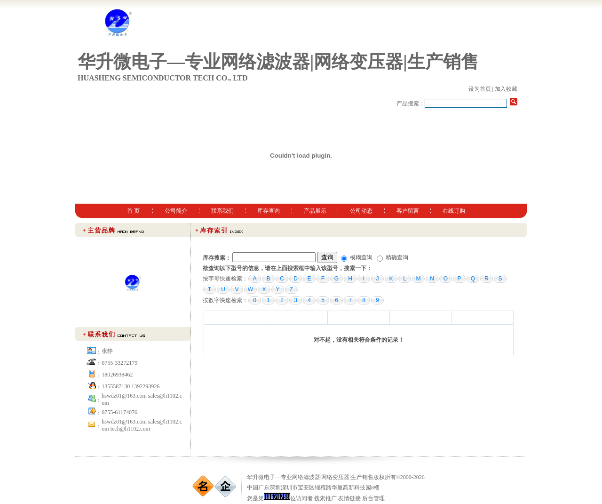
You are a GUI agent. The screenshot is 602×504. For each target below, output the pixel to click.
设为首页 (479, 89)
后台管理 (373, 498)
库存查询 (268, 211)
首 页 (133, 211)
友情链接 (349, 498)
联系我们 (222, 211)
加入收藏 (506, 89)
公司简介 (176, 211)
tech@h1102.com (130, 428)
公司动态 (361, 211)
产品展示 (315, 211)
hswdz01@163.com (124, 421)
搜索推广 (325, 498)
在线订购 (454, 211)
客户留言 (407, 211)
